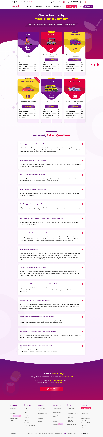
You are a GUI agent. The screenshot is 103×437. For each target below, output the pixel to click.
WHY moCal (39, 6)
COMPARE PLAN (57, 74)
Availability (26, 417)
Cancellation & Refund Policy (29, 411)
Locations (12, 422)
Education (55, 421)
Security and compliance (70, 420)
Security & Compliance (47, 433)
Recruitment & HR (57, 412)
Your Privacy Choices (70, 433)
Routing (26, 415)
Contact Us (84, 411)
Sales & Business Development (57, 409)
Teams (40, 416)
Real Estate (58, 424)
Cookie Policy (70, 417)
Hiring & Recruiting (42, 413)
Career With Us (55, 2)
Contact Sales (84, 413)
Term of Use (38, 433)
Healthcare (55, 419)
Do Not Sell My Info (85, 422)
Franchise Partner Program (14, 419)
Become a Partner (85, 416)
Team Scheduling (28, 422)
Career (15, 416)
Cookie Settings (58, 433)
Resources (57, 6)
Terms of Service (71, 408)
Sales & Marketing (42, 411)
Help (82, 428)
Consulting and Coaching (56, 415)
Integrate (26, 420)
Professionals (41, 408)
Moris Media (13, 413)
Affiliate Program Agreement (85, 419)
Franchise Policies (71, 424)
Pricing (48, 6)
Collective (40, 418)
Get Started (51, 59)
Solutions (12, 411)
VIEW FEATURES (46, 74)
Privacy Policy (70, 411)
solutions (29, 6)
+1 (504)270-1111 (72, 2)
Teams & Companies (29, 425)
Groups (40, 421)
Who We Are (13, 408)
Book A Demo (71, 7)
